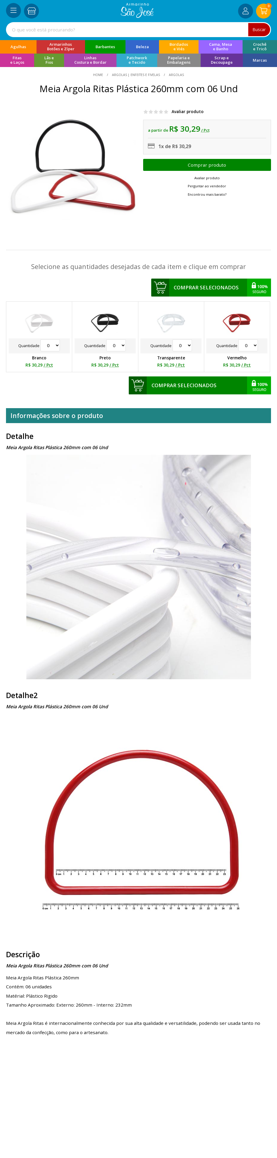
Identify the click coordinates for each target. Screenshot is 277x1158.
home (98, 75)
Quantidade (39, 345)
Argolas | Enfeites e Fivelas (136, 75)
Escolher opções (207, 165)
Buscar (259, 29)
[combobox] (138, 29)
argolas (176, 75)
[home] (137, 16)
